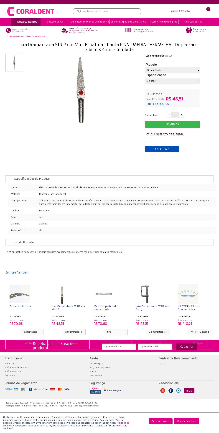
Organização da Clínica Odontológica (90, 21)
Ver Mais (30, 343)
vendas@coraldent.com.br (86, 406)
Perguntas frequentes (99, 367)
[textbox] (107, 11)
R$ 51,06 (164, 103)
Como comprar (96, 363)
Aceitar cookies (160, 421)
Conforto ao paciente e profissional (129, 21)
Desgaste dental (55, 21)
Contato (162, 363)
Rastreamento (96, 375)
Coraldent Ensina (193, 21)
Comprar (172, 124)
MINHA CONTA (180, 11)
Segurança (10, 375)
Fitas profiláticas (20, 306)
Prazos (92, 371)
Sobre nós (9, 363)
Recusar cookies (186, 421)
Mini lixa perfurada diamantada (105, 308)
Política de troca (13, 371)
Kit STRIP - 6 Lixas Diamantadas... (189, 308)
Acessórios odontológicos (163, 21)
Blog (189, 390)
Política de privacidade (16, 367)
